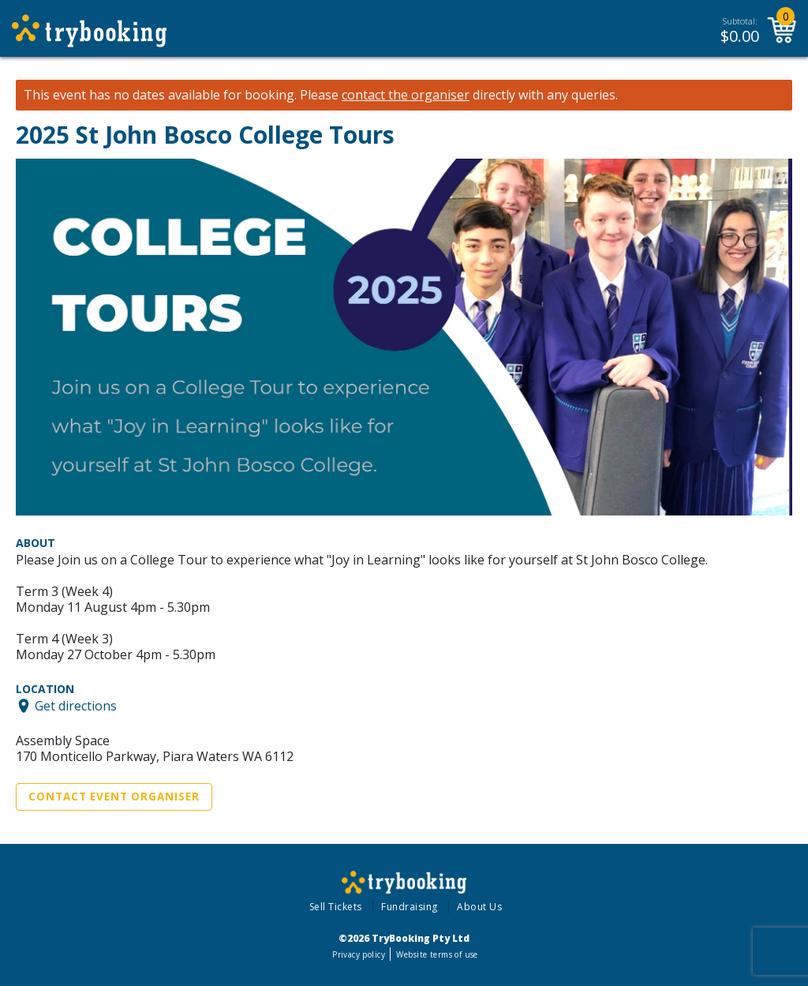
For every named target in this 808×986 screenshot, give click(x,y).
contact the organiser (405, 95)
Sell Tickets (335, 906)
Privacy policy (358, 954)
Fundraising (409, 906)
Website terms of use (436, 954)
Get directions (76, 705)
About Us (479, 906)
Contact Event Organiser (114, 796)
